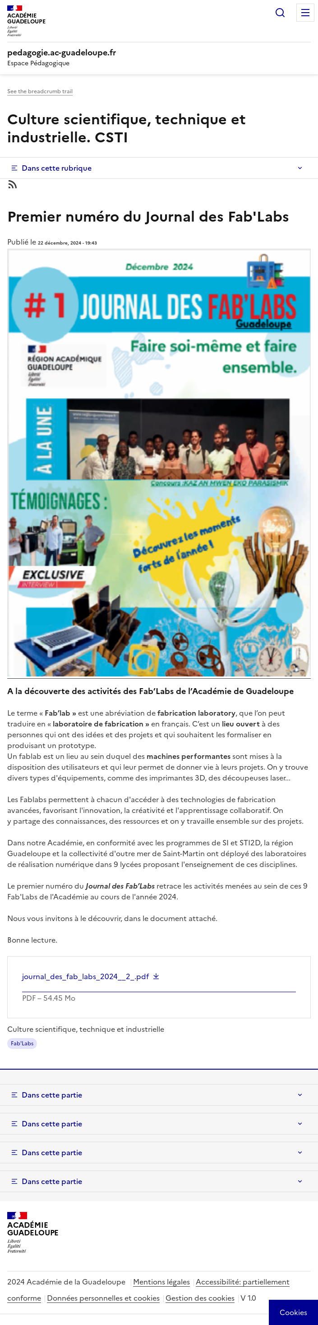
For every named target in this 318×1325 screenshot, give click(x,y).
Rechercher (280, 13)
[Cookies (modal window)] (293, 1312)
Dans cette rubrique (57, 168)
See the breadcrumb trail (40, 91)
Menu (305, 13)
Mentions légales (161, 1281)
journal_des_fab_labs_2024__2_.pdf (85, 976)
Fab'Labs (22, 1043)
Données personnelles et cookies (103, 1298)
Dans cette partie (52, 1094)
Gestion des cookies (200, 1298)
